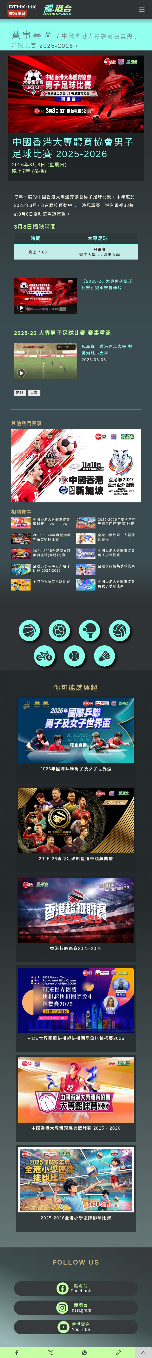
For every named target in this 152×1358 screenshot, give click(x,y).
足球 (19, 377)
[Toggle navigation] (141, 9)
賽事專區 (32, 34)
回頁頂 (143, 1352)
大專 (34, 377)
